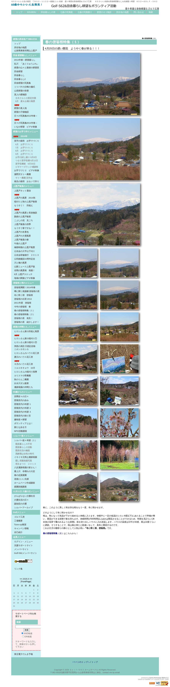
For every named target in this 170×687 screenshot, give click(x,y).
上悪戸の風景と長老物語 (25, 213)
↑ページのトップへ (81, 662)
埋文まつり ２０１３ (25, 464)
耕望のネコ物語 (104, 12)
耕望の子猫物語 (21, 112)
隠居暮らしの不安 (23, 444)
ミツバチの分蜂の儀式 (24, 87)
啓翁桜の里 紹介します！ (26, 322)
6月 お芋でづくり (24, 144)
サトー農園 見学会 (23, 178)
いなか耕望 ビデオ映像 (25, 127)
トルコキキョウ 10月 (24, 368)
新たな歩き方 (20, 427)
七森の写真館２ (85, 12)
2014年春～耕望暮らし (24, 60)
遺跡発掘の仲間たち (23, 387)
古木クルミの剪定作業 (25, 98)
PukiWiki (147, 679)
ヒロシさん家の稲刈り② (25, 342)
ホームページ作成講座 (24, 483)
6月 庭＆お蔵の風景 (25, 101)
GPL (162, 679)
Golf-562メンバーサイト (25, 553)
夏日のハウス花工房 (23, 357)
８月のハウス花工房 (23, 364)
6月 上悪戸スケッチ (23, 274)
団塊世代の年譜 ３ (22, 412)
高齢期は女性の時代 (24, 454)
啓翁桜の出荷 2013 (23, 299)
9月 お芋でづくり (24, 154)
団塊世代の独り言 (22, 416)
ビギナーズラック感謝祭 (26, 167)
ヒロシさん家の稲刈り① (25, 338)
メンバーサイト (21, 549)
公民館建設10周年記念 (24, 259)
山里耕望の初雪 (21, 90)
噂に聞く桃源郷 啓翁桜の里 (27, 291)
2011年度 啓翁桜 (22, 303)
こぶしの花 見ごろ (23, 220)
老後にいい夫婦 (21, 479)
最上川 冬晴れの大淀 (24, 471)
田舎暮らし (19, 75)
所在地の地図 (122, 12)
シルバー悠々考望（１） (25, 440)
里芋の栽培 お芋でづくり (26, 141)
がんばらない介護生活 (24, 496)
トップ (19, 12)
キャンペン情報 (21, 528)
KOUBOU (31, 12)
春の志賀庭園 (20, 475)
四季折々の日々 (21, 396)
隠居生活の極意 (22, 450)
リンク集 (18, 569)
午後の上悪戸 (20, 243)
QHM (167, 679)
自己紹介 (18, 532)
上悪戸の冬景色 (21, 232)
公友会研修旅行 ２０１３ (26, 255)
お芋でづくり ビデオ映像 (26, 170)
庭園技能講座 (20, 487)
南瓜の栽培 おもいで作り (26, 181)
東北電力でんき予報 (23, 654)
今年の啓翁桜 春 (22, 306)
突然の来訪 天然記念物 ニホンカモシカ (27, 347)
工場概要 (18, 521)
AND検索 (26, 633)
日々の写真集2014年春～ (25, 123)
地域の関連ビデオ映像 (24, 278)
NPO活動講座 (20, 431)
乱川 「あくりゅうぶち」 (26, 64)
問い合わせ (139, 12)
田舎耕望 (18, 71)
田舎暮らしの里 (48, 12)
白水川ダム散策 (21, 383)
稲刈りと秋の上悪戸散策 (25, 201)
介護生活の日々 (21, 500)
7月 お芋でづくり (24, 147)
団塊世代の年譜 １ (22, 404)
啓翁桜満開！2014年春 (24, 287)
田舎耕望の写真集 (22, 83)
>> (31, 579)
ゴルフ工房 (19, 517)
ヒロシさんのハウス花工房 (26, 353)
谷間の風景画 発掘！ (24, 270)
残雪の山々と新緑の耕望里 (26, 67)
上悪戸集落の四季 (22, 224)
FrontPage (26, 581)
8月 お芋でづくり (24, 151)
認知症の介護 (20, 504)
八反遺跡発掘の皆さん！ (25, 467)
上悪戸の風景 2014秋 (24, 198)
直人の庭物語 (20, 94)
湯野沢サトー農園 (22, 174)
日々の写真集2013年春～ (25, 116)
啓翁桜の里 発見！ (23, 318)
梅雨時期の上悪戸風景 (24, 247)
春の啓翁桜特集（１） (24, 310)
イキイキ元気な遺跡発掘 (25, 457)
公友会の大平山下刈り (24, 251)
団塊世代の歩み (21, 400)
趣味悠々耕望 (20, 419)
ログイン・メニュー (23, 541)
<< (21, 579)
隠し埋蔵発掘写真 (23, 460)
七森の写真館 (66, 12)
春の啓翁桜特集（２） (53, 533)
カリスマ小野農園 (22, 375)
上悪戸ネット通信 (22, 191)
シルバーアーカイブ (23, 507)
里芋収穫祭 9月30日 (25, 164)
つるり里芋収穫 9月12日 (26, 160)
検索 (151, 12)
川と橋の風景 (20, 263)
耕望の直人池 (20, 108)
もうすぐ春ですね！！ (24, 228)
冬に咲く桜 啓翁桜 (23, 295)
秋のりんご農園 (21, 379)
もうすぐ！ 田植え (23, 205)
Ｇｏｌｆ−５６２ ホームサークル (84, 670)
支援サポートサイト (23, 545)
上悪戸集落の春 (21, 239)
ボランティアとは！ (23, 423)
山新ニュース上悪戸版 (24, 266)
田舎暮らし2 (20, 79)
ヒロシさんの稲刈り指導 (25, 372)
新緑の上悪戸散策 (22, 216)
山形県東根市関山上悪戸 (25, 50)
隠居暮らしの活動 (23, 447)
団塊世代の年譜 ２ (22, 408)
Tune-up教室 (20, 524)
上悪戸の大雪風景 (22, 236)
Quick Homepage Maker (157, 678)
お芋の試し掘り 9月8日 (26, 157)
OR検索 (27, 636)
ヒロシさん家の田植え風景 (26, 331)
